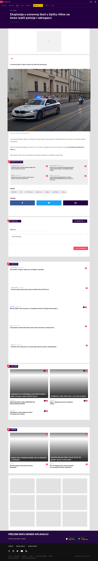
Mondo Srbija (20, 546)
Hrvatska (14, 192)
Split (21, 192)
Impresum (24, 556)
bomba (47, 192)
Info (11, 10)
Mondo (11, 546)
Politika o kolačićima (41, 556)
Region (14, 10)
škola (63, 192)
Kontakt (31, 556)
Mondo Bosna (32, 546)
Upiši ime (13, 230)
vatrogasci (55, 192)
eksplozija (39, 192)
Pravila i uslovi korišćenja (28, 558)
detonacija (29, 192)
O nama (10, 556)
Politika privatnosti (13, 558)
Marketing (17, 556)
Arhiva (50, 556)
